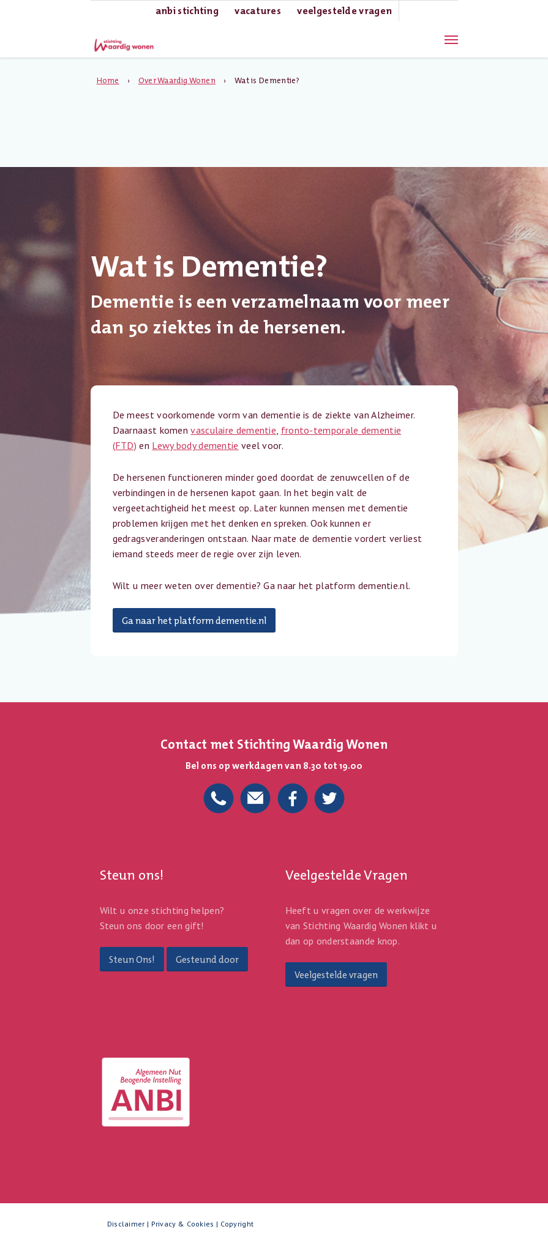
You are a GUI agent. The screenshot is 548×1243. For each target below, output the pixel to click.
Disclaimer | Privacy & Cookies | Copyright (180, 1223)
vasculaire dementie (233, 430)
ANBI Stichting (187, 10)
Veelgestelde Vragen (344, 10)
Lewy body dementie (195, 445)
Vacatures (258, 10)
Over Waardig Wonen (177, 80)
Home (108, 80)
